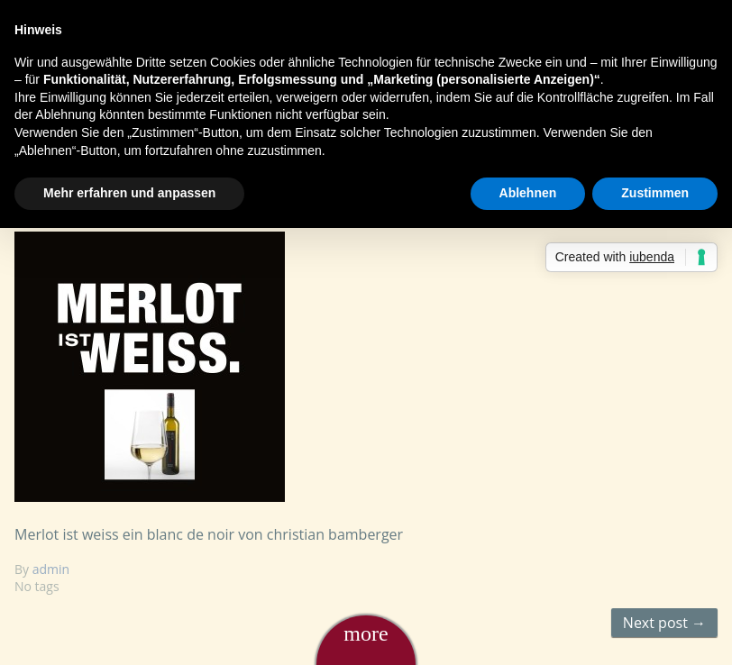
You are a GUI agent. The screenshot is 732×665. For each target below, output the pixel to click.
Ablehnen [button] (528, 193)
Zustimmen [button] (655, 193)
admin (50, 569)
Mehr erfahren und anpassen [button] (129, 193)
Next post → (664, 623)
